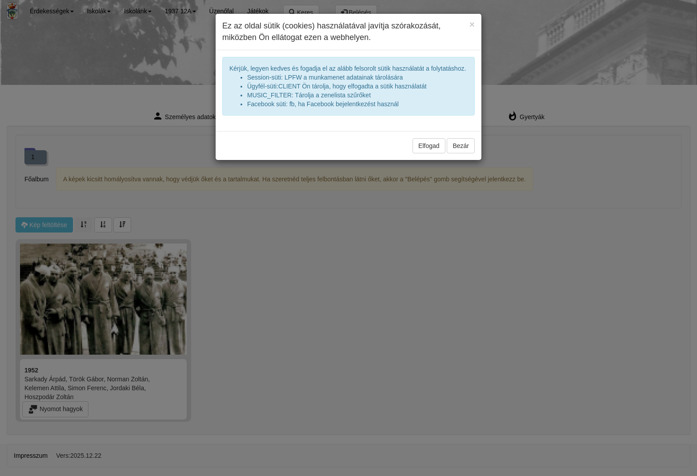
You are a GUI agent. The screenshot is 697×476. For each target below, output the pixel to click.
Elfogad (428, 145)
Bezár (461, 145)
